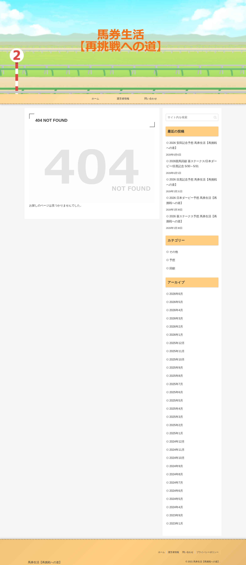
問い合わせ (187, 552)
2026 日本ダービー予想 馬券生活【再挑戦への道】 (191, 200)
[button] (215, 117)
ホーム (161, 552)
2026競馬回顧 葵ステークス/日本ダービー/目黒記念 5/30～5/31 (191, 164)
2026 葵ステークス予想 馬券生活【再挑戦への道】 (191, 219)
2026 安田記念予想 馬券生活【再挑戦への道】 (191, 145)
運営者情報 (173, 552)
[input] (192, 117)
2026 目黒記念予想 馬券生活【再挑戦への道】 (191, 182)
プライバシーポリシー (208, 552)
